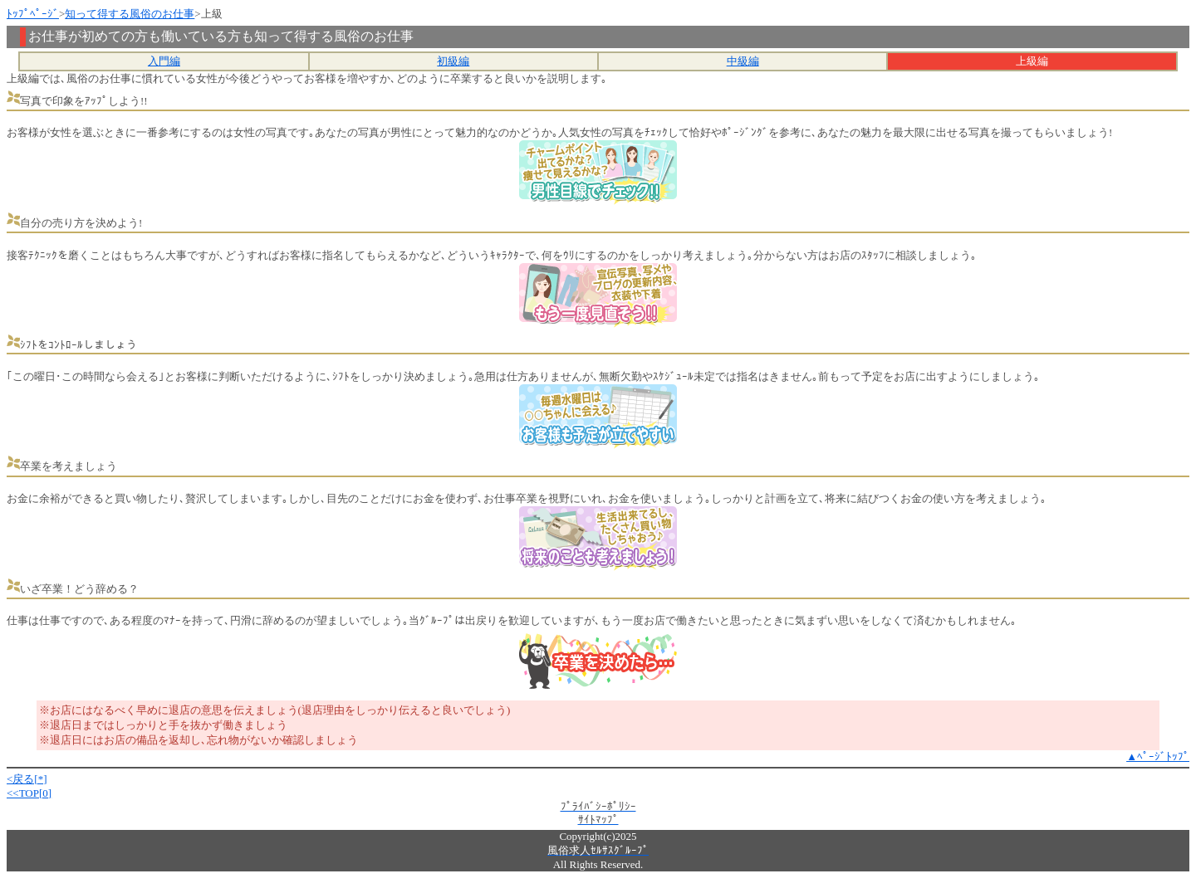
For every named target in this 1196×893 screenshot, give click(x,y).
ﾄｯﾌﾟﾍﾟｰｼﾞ (33, 13)
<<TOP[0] (29, 793)
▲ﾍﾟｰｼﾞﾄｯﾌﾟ (1157, 756)
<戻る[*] (27, 779)
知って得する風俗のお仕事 (129, 13)
